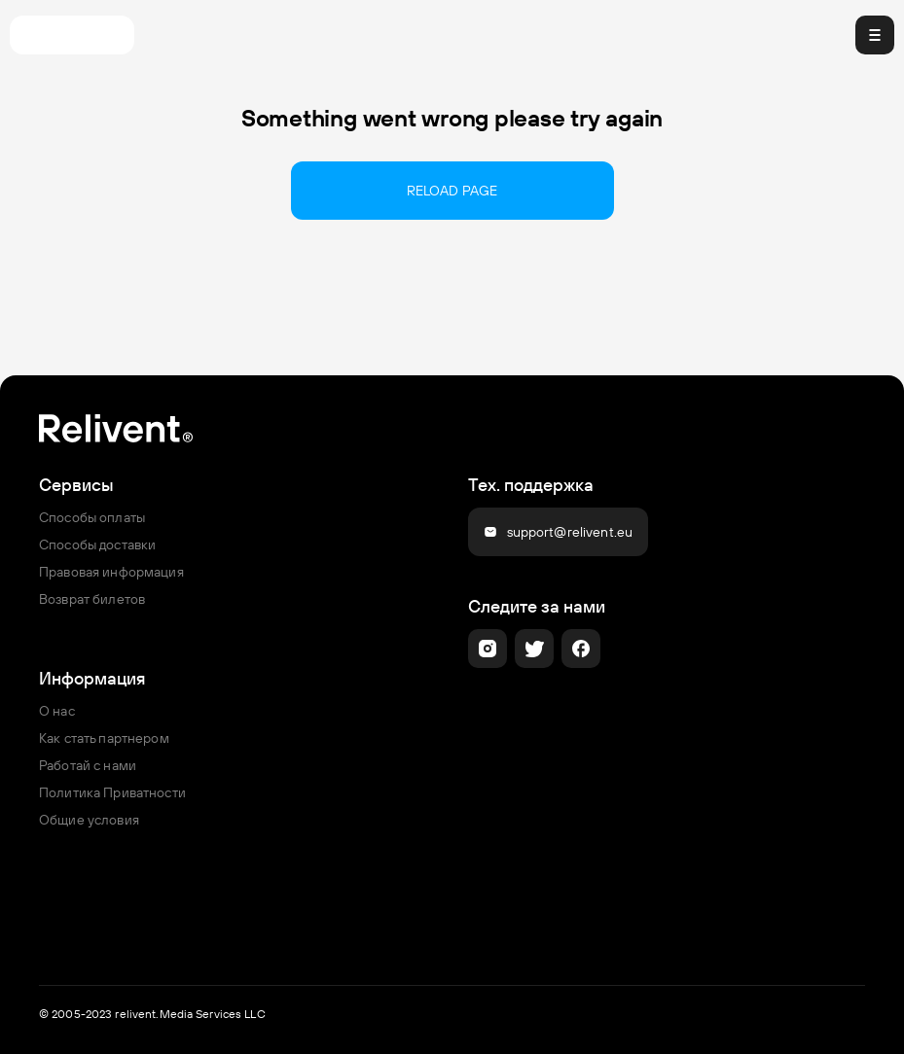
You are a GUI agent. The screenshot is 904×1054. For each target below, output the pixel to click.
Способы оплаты (92, 517)
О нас (57, 711)
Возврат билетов (92, 599)
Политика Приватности (112, 792)
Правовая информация (111, 571)
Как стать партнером (104, 738)
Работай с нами (87, 765)
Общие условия (89, 819)
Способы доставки (97, 544)
